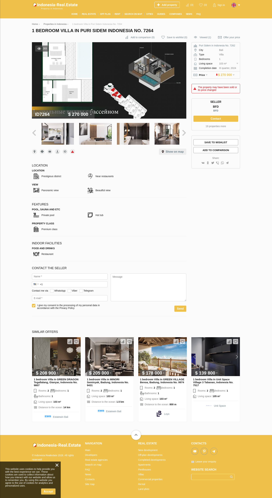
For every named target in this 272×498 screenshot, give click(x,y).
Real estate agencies (96, 458)
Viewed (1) (205, 37)
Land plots (143, 487)
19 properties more (216, 126)
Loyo (166, 412)
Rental (141, 482)
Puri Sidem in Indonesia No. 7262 (217, 45)
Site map (90, 482)
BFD (215, 110)
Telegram (89, 289)
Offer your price (231, 37)
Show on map (175, 149)
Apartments (144, 463)
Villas (141, 472)
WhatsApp (60, 289)
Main (87, 448)
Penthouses (144, 467)
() (191, 4)
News (88, 472)
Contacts (90, 477)
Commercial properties (150, 477)
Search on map (93, 463)
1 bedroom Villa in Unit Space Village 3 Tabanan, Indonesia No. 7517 (213, 380)
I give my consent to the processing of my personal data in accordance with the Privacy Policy (68, 305)
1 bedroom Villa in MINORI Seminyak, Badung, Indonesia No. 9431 (108, 380)
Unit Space (220, 404)
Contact (216, 118)
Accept (48, 491)
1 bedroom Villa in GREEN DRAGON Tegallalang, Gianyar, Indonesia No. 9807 (56, 380)
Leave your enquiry (206, 459)
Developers (91, 453)
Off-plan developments (150, 453)
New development (148, 448)
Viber (74, 289)
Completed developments (152, 458)
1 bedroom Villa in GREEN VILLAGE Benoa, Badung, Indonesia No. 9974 (162, 379)
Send (180, 306)
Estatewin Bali (60, 415)
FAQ (87, 467)
